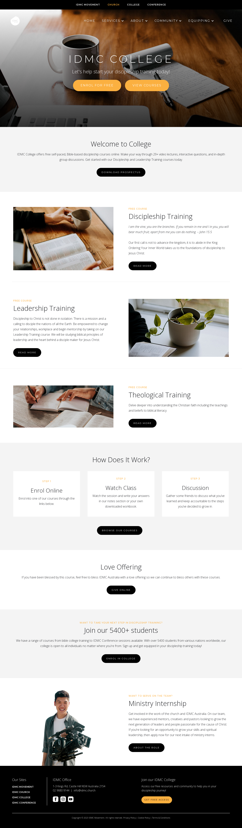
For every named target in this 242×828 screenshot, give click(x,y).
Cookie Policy (144, 817)
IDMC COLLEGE (21, 797)
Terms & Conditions (161, 817)
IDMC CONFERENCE (24, 802)
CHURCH (113, 4)
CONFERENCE (156, 4)
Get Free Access (156, 799)
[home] (15, 21)
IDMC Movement (88, 4)
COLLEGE (133, 4)
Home (89, 21)
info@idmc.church (84, 790)
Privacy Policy (129, 817)
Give (228, 21)
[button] (111, 20)
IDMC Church (21, 792)
